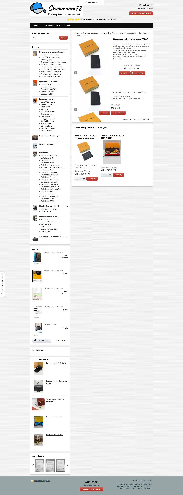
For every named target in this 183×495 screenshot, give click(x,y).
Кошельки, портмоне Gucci (51, 67)
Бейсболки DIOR (47, 158)
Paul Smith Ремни (48, 111)
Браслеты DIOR (47, 94)
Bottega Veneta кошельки (51, 64)
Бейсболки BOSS (47, 201)
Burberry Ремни (47, 126)
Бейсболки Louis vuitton (50, 165)
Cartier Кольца (46, 84)
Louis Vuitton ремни (48, 102)
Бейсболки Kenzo (48, 170)
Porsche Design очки (49, 222)
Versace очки (46, 224)
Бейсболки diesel (48, 163)
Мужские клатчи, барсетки (51, 74)
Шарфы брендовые (49, 209)
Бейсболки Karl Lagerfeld (51, 189)
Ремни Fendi (46, 123)
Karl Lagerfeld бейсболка (56, 363)
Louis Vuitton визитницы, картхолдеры (50, 58)
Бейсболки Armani (48, 177)
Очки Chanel (46, 231)
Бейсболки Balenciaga (49, 175)
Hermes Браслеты (48, 91)
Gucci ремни (46, 107)
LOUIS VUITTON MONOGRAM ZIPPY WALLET (112, 137)
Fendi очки (45, 219)
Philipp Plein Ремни (48, 119)
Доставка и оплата (52, 25)
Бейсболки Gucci (47, 198)
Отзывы (67, 25)
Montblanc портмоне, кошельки (53, 69)
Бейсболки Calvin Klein (50, 187)
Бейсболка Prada (47, 160)
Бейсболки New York (49, 182)
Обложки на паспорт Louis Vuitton (54, 62)
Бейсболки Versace (48, 194)
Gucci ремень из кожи (54, 435)
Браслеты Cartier (47, 87)
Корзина (91, 2)
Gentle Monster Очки (49, 229)
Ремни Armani (46, 104)
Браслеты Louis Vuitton (49, 89)
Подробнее (80, 178)
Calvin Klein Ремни (48, 121)
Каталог (36, 25)
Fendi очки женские (54, 417)
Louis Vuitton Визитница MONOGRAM (135, 119)
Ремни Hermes (46, 131)
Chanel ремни (46, 114)
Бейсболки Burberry (49, 155)
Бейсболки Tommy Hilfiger (51, 196)
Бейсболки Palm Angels (50, 184)
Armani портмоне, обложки (51, 71)
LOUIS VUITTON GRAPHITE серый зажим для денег (85, 137)
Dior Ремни (45, 116)
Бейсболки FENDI (48, 191)
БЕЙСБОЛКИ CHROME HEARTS (52, 167)
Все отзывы (60, 340)
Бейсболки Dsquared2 (49, 172)
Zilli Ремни (45, 109)
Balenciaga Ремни (48, 128)
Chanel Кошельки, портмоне (52, 76)
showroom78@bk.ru (42, 481)
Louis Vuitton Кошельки (50, 55)
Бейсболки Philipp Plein (50, 179)
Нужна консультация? (2, 283)
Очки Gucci (45, 227)
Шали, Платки (46, 211)
